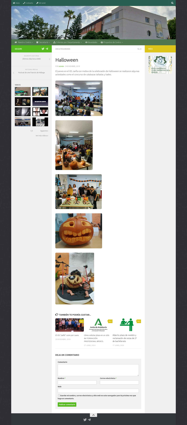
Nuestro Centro (23, 42)
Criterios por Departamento (66, 42)
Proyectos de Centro (111, 42)
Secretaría (42, 42)
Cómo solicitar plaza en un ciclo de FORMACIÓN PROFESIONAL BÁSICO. (95, 338)
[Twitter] (43, 48)
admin (61, 66)
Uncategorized (63, 49)
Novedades (91, 42)
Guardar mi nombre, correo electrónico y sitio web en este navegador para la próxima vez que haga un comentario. (97, 396)
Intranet (41, 3)
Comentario (62, 362)
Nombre (61, 378)
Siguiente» (44, 131)
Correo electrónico (108, 378)
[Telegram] (46, 48)
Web (59, 386)
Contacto (28, 3)
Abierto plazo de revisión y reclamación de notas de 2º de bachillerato (125, 338)
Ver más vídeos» (42, 136)
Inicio (16, 3)
